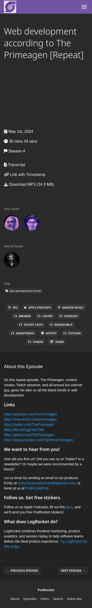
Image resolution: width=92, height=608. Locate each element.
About (14, 598)
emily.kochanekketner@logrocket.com (47, 483)
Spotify (49, 333)
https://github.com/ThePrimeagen (29, 435)
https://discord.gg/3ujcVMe (24, 430)
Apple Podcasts (37, 307)
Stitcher (72, 333)
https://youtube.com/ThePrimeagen (30, 414)
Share (57, 342)
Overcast (69, 316)
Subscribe (74, 598)
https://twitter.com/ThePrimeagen (29, 424)
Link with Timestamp (24, 175)
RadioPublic (61, 324)
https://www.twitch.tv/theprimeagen (30, 419)
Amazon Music (71, 307)
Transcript (14, 165)
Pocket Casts (31, 324)
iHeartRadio (22, 333)
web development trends (23, 291)
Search (58, 598)
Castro (45, 316)
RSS (12, 307)
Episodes (30, 598)
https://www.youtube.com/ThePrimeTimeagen (38, 440)
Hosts (44, 598)
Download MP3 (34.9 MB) (29, 184)
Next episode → (73, 571)
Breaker (22, 316)
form (69, 507)
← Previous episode (22, 571)
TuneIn (35, 342)
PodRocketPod (36, 488)
